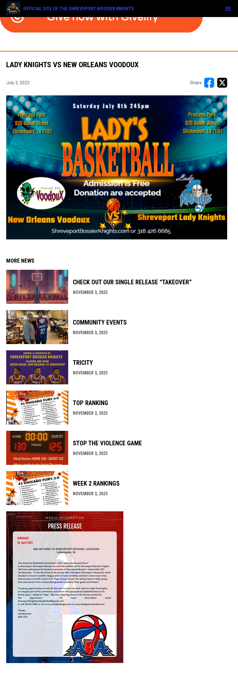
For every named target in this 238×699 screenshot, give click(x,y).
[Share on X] (222, 83)
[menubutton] (228, 8)
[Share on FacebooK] (209, 83)
